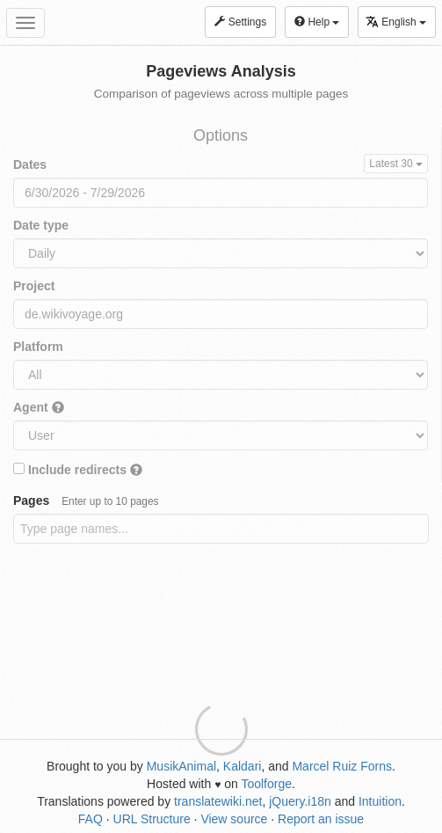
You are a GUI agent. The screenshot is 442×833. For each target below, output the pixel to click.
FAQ (90, 819)
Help (316, 22)
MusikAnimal (181, 766)
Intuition (380, 801)
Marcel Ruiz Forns (342, 766)
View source (233, 819)
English (396, 21)
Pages (86, 500)
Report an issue (321, 819)
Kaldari (242, 766)
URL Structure (152, 819)
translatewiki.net (218, 801)
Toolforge (266, 784)
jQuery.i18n (300, 801)
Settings (240, 22)
